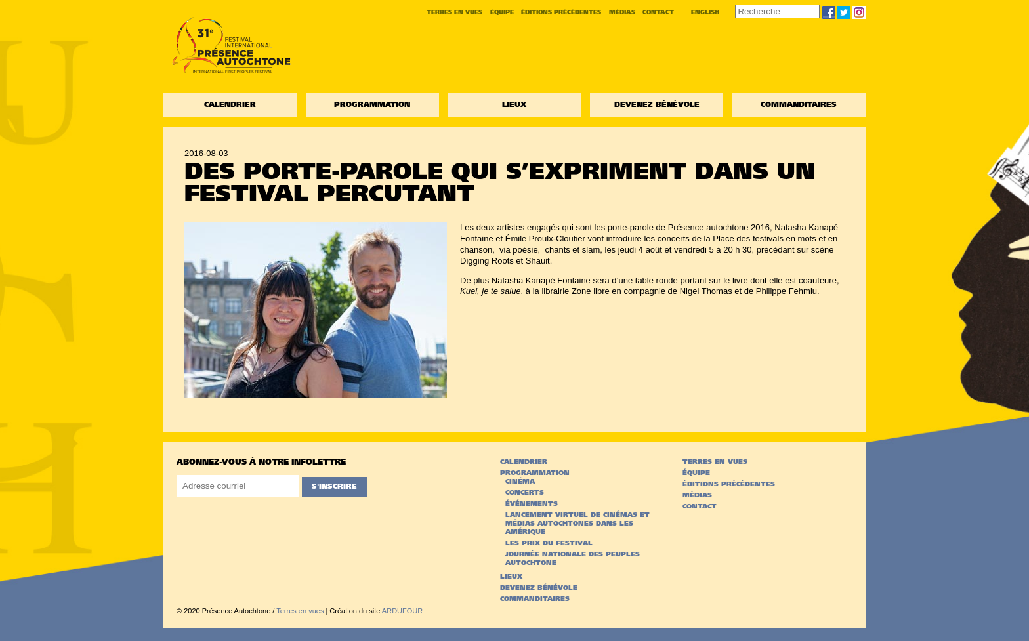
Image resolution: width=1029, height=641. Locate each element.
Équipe (502, 13)
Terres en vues (454, 13)
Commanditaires (799, 105)
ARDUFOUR (402, 611)
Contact (658, 13)
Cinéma (520, 482)
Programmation (372, 105)
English (705, 13)
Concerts (524, 493)
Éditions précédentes (561, 13)
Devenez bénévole (657, 105)
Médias (622, 13)
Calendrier (230, 105)
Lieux (514, 105)
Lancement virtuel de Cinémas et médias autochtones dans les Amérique (577, 524)
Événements (531, 504)
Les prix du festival (549, 543)
